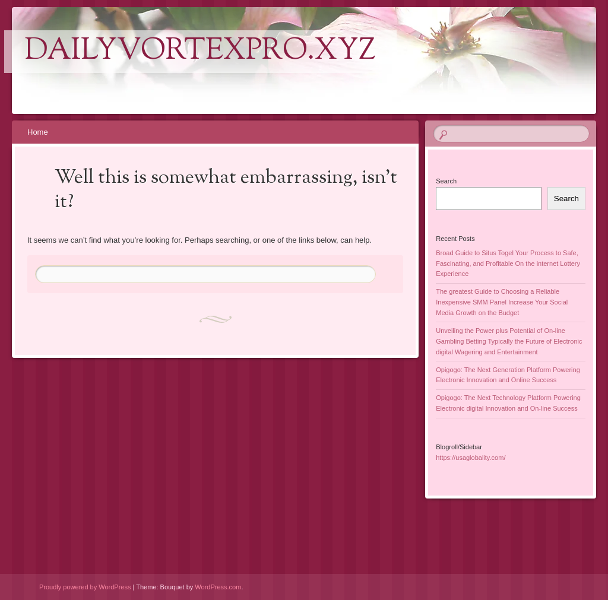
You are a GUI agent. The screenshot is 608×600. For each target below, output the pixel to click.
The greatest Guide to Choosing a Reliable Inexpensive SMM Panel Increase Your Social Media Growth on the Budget (502, 302)
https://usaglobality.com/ (470, 457)
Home (37, 132)
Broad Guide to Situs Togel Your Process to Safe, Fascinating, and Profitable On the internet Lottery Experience (508, 263)
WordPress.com (218, 587)
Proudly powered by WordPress (85, 587)
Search (446, 181)
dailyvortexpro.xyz (200, 51)
